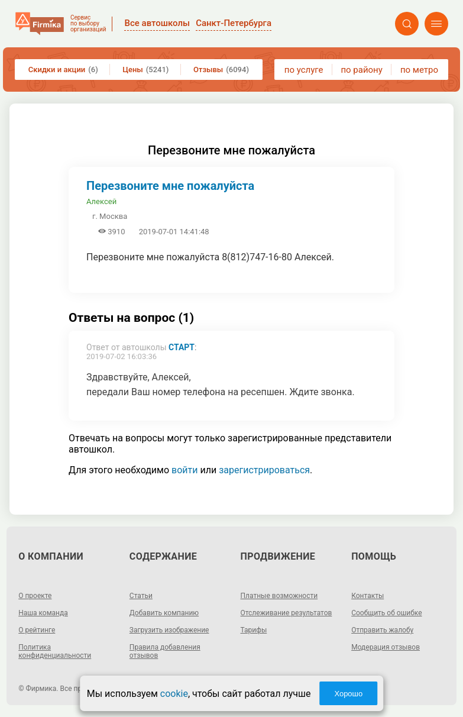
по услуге (303, 69)
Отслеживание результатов (286, 613)
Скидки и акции (63, 69)
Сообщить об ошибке (386, 613)
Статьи (141, 596)
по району (361, 69)
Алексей (101, 201)
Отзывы (221, 69)
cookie (174, 693)
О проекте (34, 596)
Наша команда (43, 613)
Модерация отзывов (385, 647)
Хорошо (348, 693)
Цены (145, 69)
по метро (419, 69)
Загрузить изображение (169, 630)
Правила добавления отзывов (164, 651)
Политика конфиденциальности (54, 651)
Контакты (367, 596)
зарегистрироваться (264, 470)
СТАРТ (182, 347)
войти (184, 470)
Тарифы (254, 630)
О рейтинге (36, 630)
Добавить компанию (164, 613)
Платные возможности (279, 596)
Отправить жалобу (382, 630)
